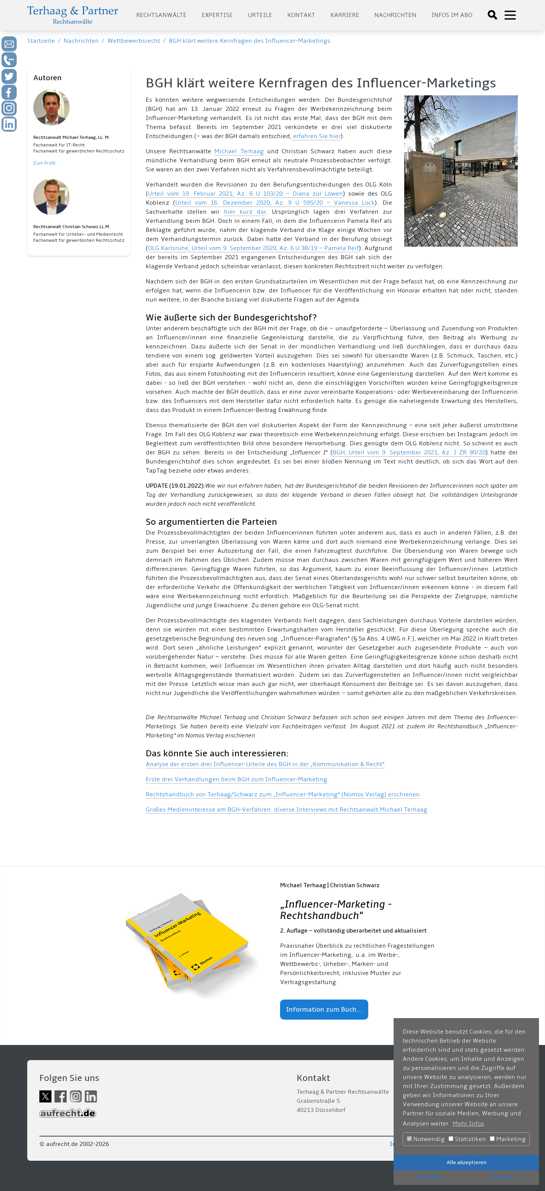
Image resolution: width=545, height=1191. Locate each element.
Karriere (344, 15)
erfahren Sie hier (316, 136)
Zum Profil (44, 163)
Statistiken (467, 1139)
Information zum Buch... (324, 1010)
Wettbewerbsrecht (133, 41)
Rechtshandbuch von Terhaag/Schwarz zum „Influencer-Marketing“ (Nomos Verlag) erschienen (283, 794)
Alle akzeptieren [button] (466, 1162)
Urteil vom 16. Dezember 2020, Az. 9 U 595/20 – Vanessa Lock (275, 203)
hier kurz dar (245, 212)
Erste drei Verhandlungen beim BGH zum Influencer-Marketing (236, 779)
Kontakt (301, 15)
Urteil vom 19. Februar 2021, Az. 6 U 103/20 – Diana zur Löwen (245, 193)
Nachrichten (395, 15)
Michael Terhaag (239, 151)
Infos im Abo (451, 15)
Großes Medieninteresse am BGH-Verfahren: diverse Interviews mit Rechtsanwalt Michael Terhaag (286, 809)
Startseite (41, 41)
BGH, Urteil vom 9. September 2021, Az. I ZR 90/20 (409, 452)
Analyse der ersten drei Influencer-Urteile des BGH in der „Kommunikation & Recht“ (265, 764)
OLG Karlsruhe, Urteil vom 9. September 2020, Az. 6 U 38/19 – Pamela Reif (253, 248)
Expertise (217, 15)
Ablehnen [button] (502, 1177)
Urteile (260, 15)
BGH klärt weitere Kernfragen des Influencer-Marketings (249, 41)
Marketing (508, 1139)
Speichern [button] (430, 1177)
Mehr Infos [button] (468, 1123)
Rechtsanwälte (161, 15)
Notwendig (426, 1139)
